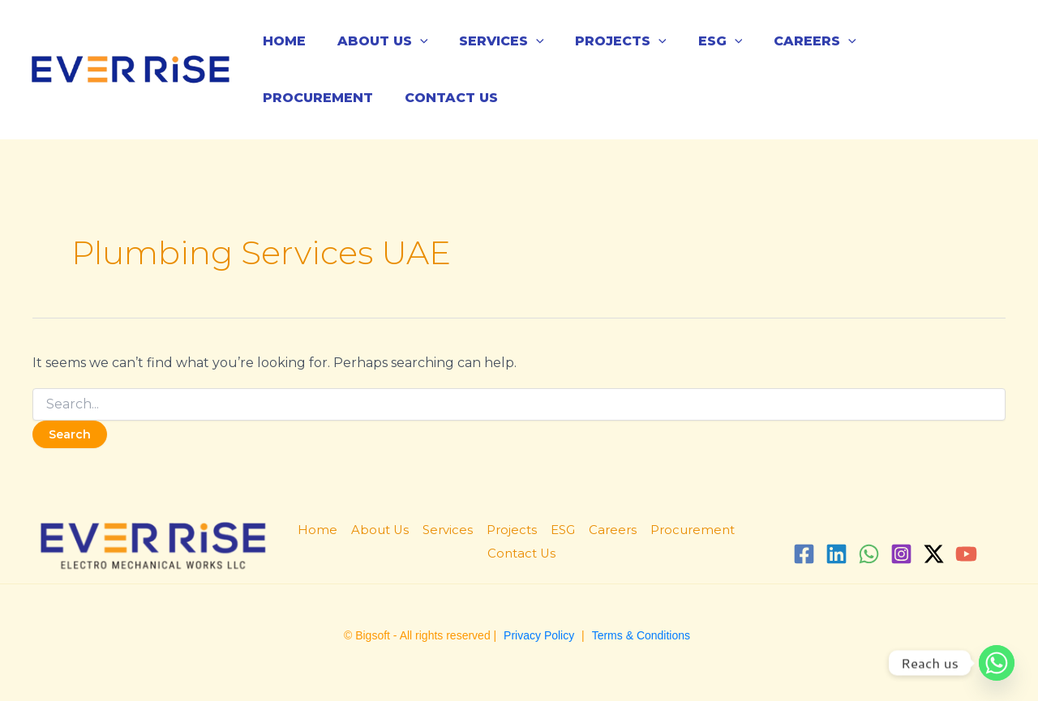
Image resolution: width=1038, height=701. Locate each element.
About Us (374, 41)
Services (488, 41)
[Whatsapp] (996, 663)
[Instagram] (901, 554)
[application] (412, 41)
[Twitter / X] (934, 554)
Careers (785, 41)
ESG (696, 41)
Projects (602, 41)
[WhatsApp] (869, 554)
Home (281, 41)
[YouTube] (966, 554)
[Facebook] (804, 554)
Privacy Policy (539, 635)
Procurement (907, 41)
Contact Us (307, 97)
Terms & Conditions (641, 635)
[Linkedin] (836, 554)
